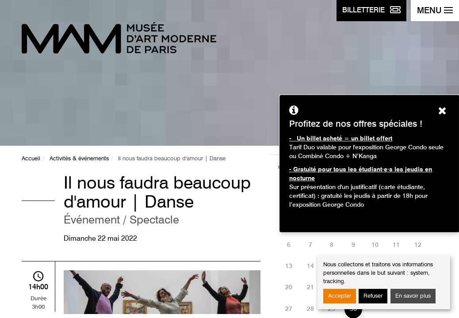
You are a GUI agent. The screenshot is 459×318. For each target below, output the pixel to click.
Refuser (372, 296)
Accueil (31, 159)
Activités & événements (79, 159)
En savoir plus (413, 296)
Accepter (339, 296)
